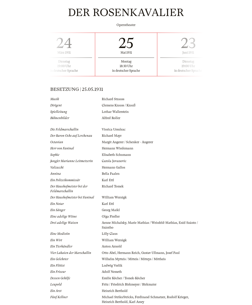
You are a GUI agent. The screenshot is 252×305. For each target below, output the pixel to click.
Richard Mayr (112, 136)
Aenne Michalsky (114, 223)
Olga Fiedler (111, 216)
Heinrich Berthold (115, 291)
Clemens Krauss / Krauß (118, 105)
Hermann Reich (128, 253)
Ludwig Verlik (112, 265)
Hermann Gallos (113, 167)
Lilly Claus (109, 234)
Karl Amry (136, 302)
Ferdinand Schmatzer (150, 297)
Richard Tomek (113, 186)
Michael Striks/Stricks (117, 297)
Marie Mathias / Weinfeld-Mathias (152, 223)
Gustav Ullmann (152, 253)
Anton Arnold (112, 246)
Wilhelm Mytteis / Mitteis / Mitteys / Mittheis (134, 259)
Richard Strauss (113, 99)
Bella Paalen (110, 174)
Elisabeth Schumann (116, 155)
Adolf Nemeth (112, 272)
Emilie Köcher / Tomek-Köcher (123, 278)
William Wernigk (114, 197)
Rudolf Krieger (177, 297)
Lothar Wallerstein (115, 112)
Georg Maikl (111, 210)
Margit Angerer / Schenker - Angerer (127, 142)
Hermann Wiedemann (117, 148)
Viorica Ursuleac (113, 129)
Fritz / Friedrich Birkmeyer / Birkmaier (129, 284)
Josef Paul (173, 253)
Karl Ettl (108, 180)
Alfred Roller (111, 118)
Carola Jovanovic (114, 161)
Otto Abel (109, 253)
